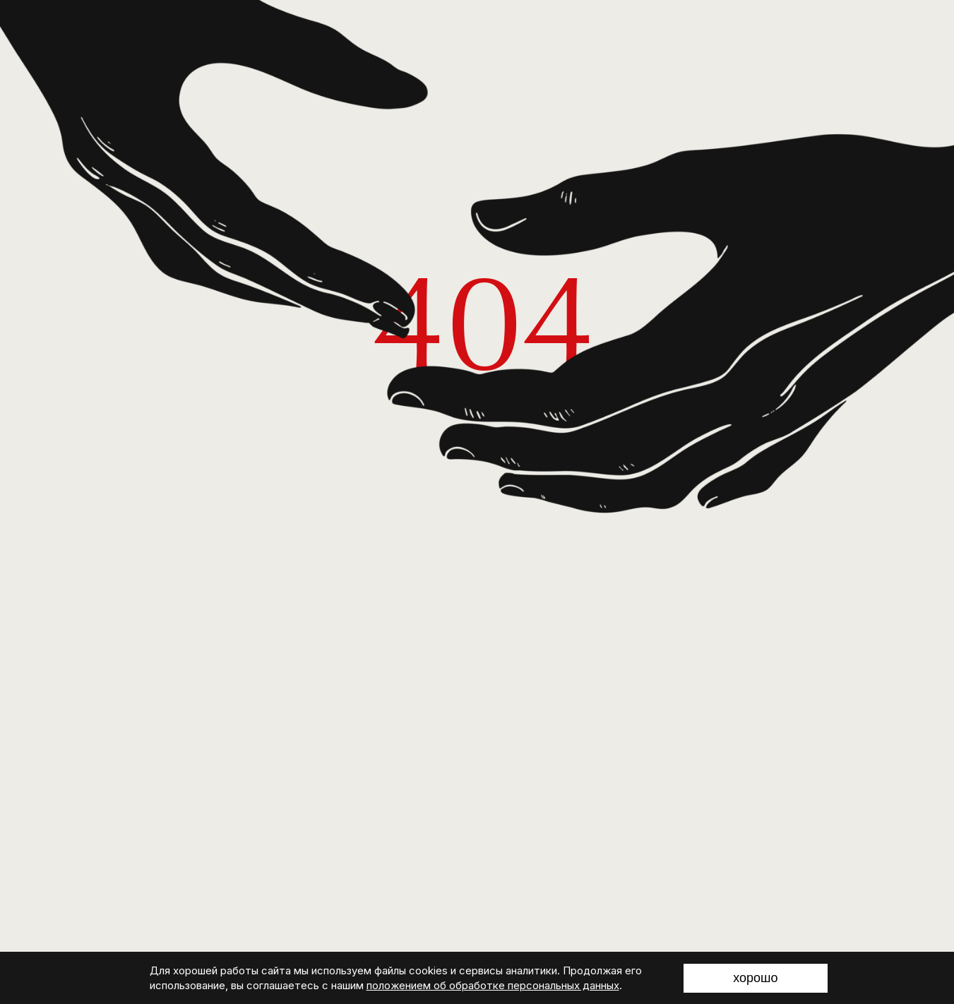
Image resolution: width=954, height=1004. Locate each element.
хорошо (755, 978)
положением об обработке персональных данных (492, 985)
